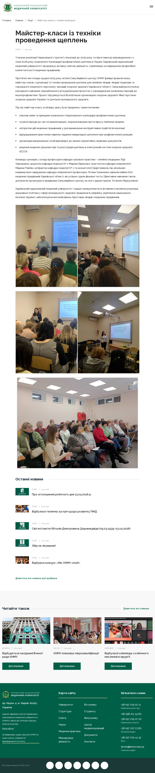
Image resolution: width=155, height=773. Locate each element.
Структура (65, 711)
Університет (66, 704)
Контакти (89, 741)
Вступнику (90, 704)
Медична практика (69, 731)
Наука (62, 724)
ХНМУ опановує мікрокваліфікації (76, 653)
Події (18, 50)
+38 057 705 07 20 (131, 719)
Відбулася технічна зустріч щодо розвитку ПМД (64, 511)
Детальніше (15, 666)
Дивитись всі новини (138, 608)
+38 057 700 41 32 (131, 737)
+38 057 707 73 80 (131, 728)
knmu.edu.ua (8, 728)
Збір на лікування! (44, 545)
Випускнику (91, 718)
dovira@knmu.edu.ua (132, 746)
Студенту (90, 711)
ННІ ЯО (56, 648)
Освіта (62, 718)
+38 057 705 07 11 (131, 704)
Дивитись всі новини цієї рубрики (38, 578)
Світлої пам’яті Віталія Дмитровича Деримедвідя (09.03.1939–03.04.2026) (81, 528)
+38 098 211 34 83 (131, 713)
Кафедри (109, 648)
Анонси (6, 648)
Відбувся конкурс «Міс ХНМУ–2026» (56, 562)
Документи (90, 735)
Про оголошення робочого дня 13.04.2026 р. (62, 494)
